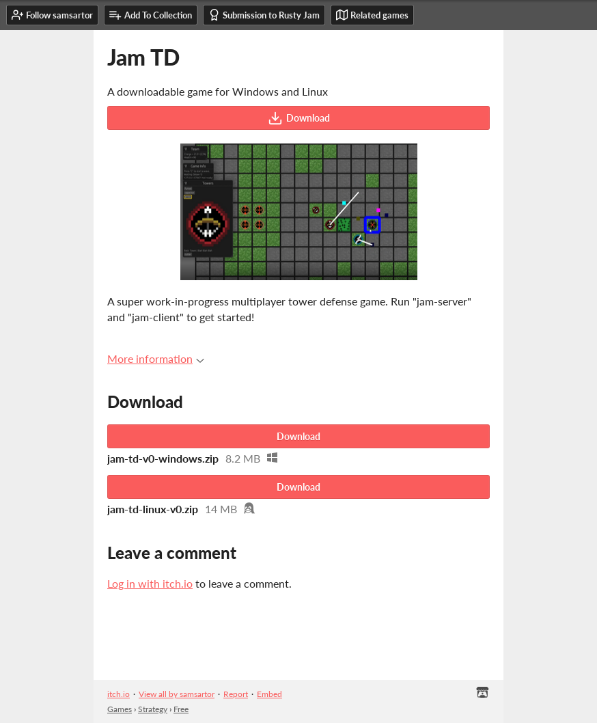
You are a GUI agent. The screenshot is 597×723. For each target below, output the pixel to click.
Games (119, 709)
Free (181, 709)
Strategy (152, 709)
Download (299, 118)
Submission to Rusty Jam (264, 15)
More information (155, 358)
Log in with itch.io (150, 583)
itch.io (118, 694)
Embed (269, 694)
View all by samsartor (176, 694)
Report (235, 694)
